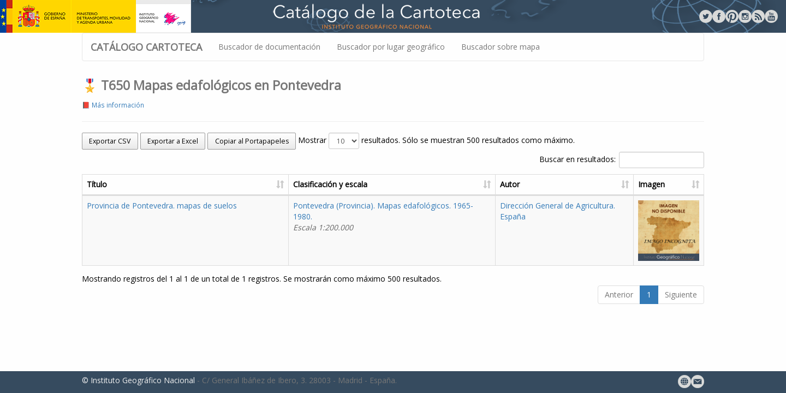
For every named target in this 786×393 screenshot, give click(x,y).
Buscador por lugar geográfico (391, 46)
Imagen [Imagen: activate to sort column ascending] (651, 184)
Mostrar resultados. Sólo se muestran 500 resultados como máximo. (436, 141)
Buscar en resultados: (621, 160)
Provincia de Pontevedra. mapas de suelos (162, 205)
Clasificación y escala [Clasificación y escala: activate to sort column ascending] (330, 184)
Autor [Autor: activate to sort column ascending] (510, 184)
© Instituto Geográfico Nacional (138, 380)
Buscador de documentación (269, 46)
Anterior (619, 294)
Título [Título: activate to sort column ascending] (97, 184)
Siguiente (681, 294)
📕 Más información (113, 104)
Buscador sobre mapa (500, 46)
